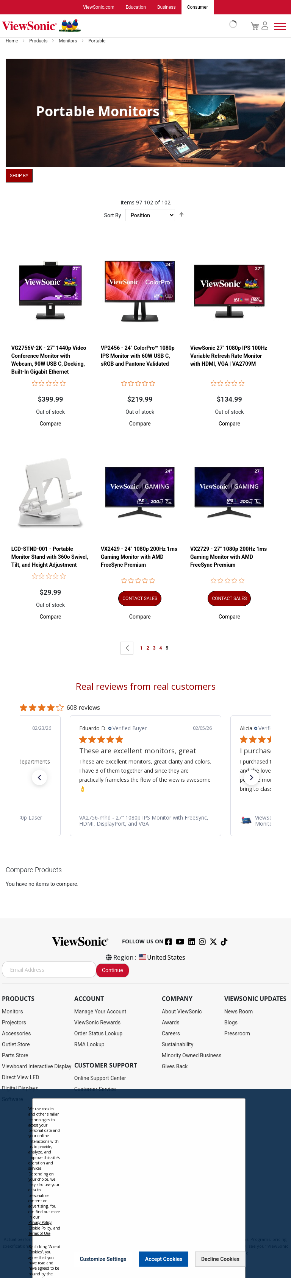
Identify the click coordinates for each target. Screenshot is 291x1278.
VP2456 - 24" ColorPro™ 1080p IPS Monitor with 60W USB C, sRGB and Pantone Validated (138, 356)
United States (161, 957)
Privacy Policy (40, 1222)
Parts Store (15, 1055)
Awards (171, 1022)
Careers (171, 1033)
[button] (50, 424)
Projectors (14, 1022)
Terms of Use (39, 1233)
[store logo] (117, 25)
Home (12, 41)
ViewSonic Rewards (97, 1022)
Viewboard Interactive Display (36, 1066)
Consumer (197, 7)
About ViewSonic (182, 1011)
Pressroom (237, 1033)
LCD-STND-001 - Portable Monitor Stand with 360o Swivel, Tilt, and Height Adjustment (49, 558)
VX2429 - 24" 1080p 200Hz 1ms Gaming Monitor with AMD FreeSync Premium (139, 558)
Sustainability (177, 1044)
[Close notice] (235, 1259)
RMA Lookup (89, 1044)
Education (136, 7)
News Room (238, 1011)
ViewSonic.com (98, 7)
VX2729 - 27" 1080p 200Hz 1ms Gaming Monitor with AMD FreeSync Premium (228, 558)
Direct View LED (20, 1077)
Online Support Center (100, 1078)
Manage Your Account (100, 1011)
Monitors (68, 41)
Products (38, 41)
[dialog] (145, 1183)
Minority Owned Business (192, 1055)
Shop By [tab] (19, 175)
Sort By (112, 215)
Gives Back (175, 1066)
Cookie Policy (39, 1228)
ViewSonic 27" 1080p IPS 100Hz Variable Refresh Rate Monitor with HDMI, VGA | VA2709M (228, 356)
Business (166, 7)
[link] (145, 821)
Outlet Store (16, 1044)
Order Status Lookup (98, 1033)
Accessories (16, 1033)
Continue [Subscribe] (112, 970)
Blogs (231, 1022)
